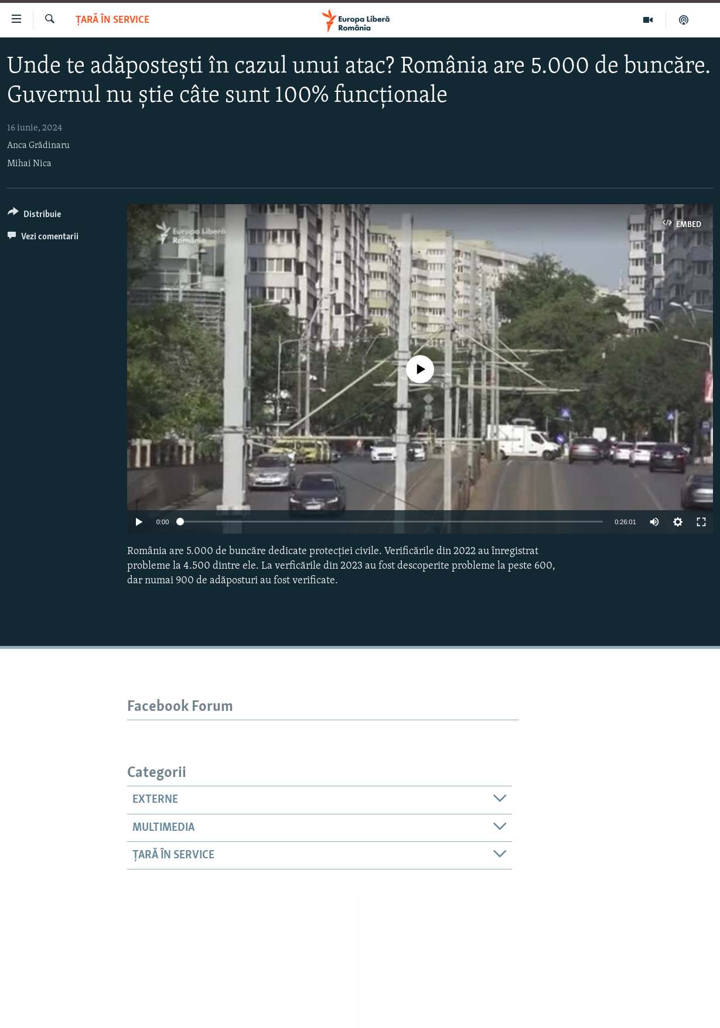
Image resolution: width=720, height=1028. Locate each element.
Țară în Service (112, 20)
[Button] (34, 216)
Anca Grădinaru (38, 145)
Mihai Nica (29, 164)
